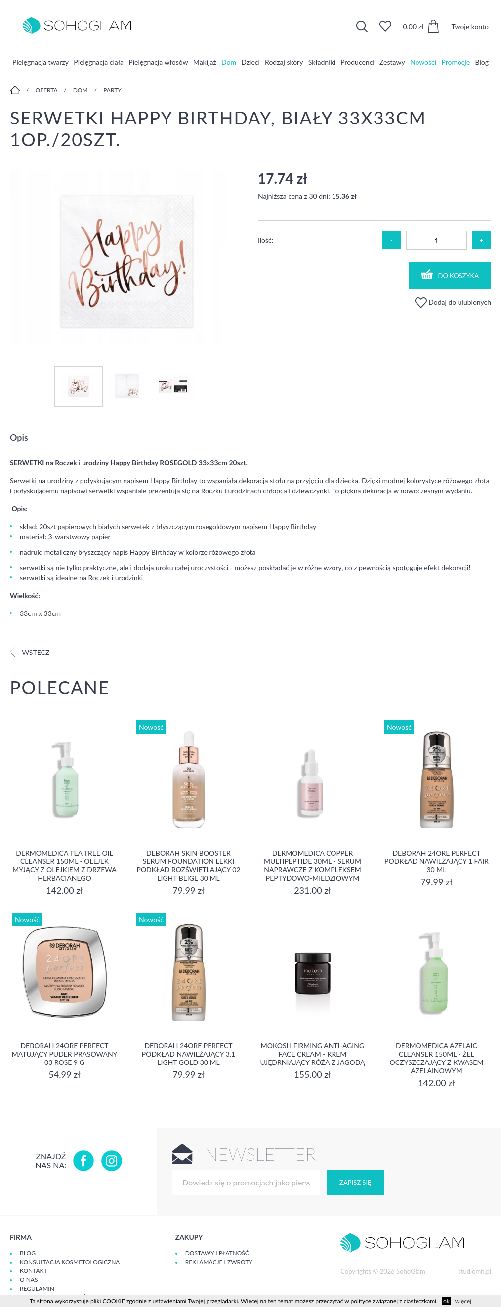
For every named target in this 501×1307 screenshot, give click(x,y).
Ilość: (265, 240)
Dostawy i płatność (217, 1253)
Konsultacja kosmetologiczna (70, 1262)
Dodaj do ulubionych (453, 302)
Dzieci (250, 61)
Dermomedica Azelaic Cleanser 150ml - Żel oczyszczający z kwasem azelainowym (437, 1058)
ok (446, 1301)
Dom (228, 61)
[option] (126, 258)
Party (112, 90)
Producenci (357, 61)
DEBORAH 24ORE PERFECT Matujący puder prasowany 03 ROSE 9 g (65, 1053)
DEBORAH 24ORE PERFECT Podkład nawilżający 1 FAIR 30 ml (436, 861)
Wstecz (29, 652)
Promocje (455, 61)
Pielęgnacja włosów (158, 61)
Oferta (47, 90)
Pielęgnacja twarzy (40, 61)
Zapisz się (355, 1182)
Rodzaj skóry (284, 61)
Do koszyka (450, 274)
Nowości (423, 61)
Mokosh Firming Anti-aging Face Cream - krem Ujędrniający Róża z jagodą (312, 1053)
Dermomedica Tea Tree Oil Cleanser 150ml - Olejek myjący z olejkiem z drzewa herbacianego (64, 865)
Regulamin (37, 1288)
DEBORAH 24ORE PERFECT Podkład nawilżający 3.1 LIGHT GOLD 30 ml (188, 1053)
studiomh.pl (474, 1271)
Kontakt (33, 1270)
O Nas (29, 1279)
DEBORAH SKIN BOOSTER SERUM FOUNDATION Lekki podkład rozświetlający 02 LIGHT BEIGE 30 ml (188, 865)
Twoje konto (470, 26)
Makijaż (204, 61)
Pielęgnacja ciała (99, 61)
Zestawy (392, 61)
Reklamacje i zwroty (218, 1262)
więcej (463, 1301)
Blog (482, 61)
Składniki (321, 61)
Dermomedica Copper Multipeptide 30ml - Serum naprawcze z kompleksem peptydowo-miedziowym (312, 865)
